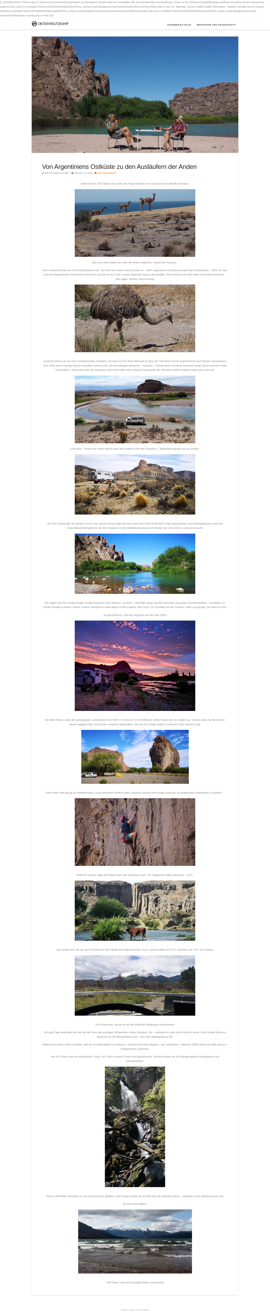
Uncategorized (105, 173)
